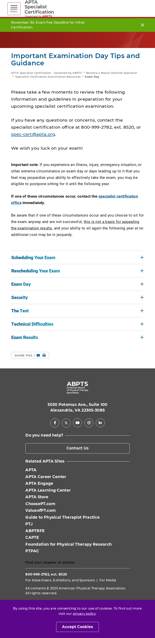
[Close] (142, 25)
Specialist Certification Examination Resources (48, 76)
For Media (107, 580)
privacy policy (84, 614)
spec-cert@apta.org (33, 134)
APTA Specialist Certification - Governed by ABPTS (46, 72)
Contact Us (77, 448)
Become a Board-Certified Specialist (111, 72)
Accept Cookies (77, 626)
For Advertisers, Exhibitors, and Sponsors (60, 580)
